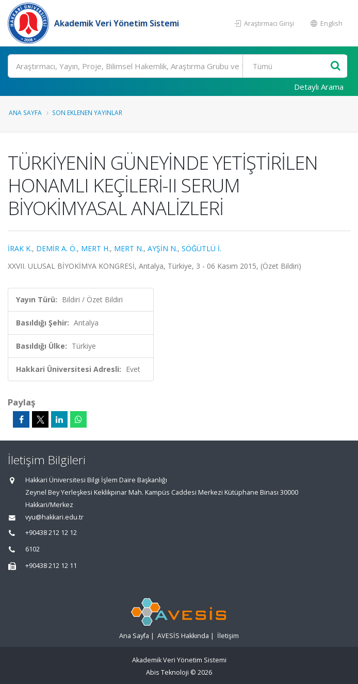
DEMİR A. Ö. (56, 248)
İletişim (228, 635)
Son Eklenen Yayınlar (87, 112)
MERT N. (128, 248)
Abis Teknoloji (167, 672)
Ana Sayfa (25, 112)
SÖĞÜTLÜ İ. (201, 248)
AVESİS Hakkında (183, 635)
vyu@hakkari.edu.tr (54, 517)
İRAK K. (20, 248)
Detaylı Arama (319, 87)
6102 (32, 549)
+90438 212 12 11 (51, 565)
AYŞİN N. (162, 248)
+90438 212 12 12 (51, 532)
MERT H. (95, 248)
